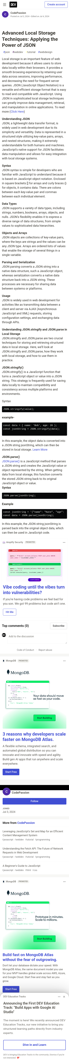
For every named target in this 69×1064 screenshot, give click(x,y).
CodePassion (18, 12)
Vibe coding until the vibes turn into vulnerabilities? (34, 589)
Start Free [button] (11, 771)
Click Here (17, 111)
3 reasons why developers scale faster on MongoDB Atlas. (34, 737)
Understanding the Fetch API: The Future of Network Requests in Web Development (34, 853)
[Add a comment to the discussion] (37, 638)
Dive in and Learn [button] (34, 1045)
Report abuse (45, 650)
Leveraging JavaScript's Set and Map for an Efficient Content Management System (34, 835)
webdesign (45, 52)
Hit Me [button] (9, 612)
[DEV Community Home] (13, 4)
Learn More (40, 449)
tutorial (30, 52)
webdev (17, 52)
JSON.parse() (11, 461)
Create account (56, 4)
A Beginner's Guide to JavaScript (34, 868)
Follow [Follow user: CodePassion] (34, 801)
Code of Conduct (25, 650)
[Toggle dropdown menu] (64, 542)
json (6, 52)
